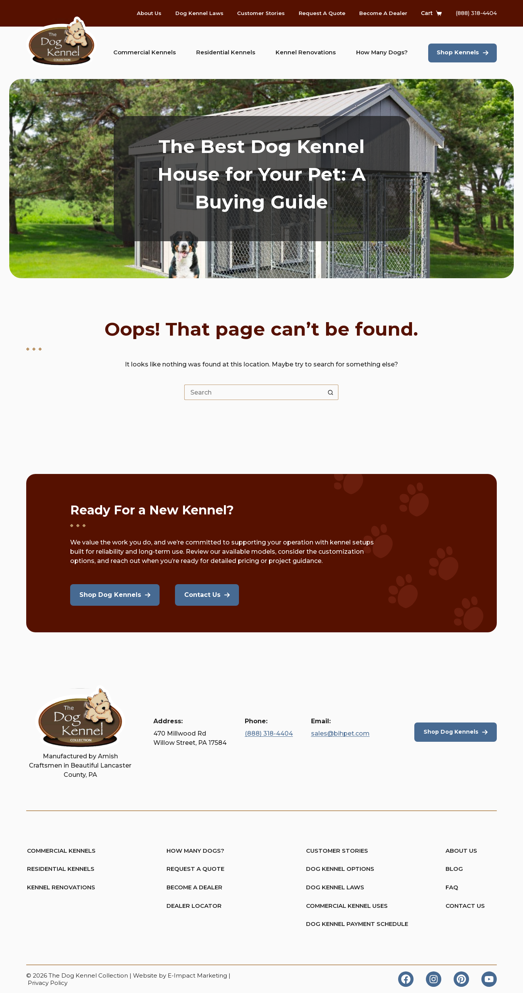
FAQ (452, 886)
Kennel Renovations (306, 52)
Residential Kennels (225, 52)
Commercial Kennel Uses (332, 905)
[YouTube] (489, 979)
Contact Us (466, 905)
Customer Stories (261, 13)
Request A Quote (322, 13)
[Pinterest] (461, 979)
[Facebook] (406, 979)
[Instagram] (433, 979)
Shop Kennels (458, 52)
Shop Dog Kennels (449, 728)
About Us (149, 13)
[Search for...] (253, 396)
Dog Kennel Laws (199, 13)
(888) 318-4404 (476, 13)
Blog (455, 867)
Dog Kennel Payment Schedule (332, 924)
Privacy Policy (47, 982)
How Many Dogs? (382, 52)
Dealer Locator (192, 905)
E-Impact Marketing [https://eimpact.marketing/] (197, 975)
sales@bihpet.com (340, 730)
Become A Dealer (383, 13)
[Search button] (330, 396)
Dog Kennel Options (332, 867)
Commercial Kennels (144, 52)
